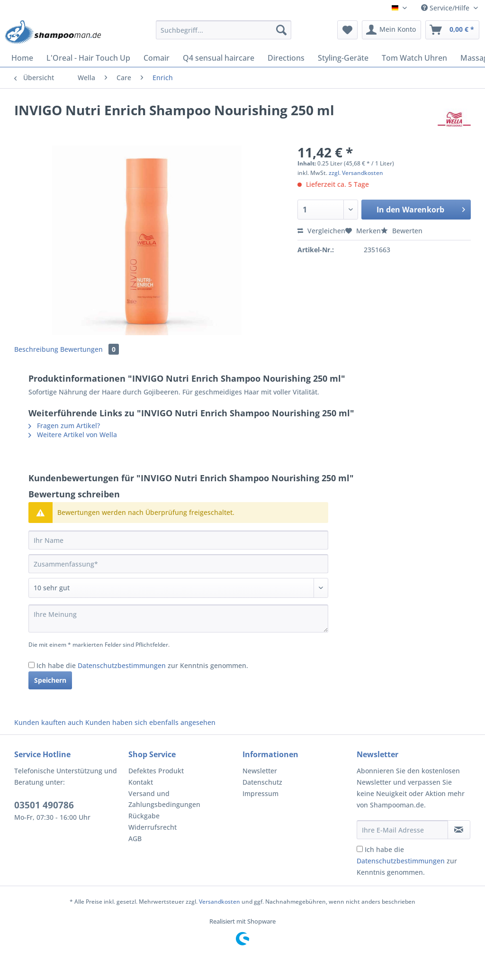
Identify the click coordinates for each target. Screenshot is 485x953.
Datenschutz (262, 782)
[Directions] (286, 58)
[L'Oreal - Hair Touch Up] (88, 58)
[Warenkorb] (452, 29)
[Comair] (156, 58)
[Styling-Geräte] (343, 58)
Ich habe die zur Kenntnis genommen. (142, 665)
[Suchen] (281, 29)
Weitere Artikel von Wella (72, 434)
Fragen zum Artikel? (64, 425)
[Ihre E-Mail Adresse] (402, 829)
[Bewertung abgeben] (178, 588)
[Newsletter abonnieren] (459, 829)
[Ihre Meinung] (178, 618)
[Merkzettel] (347, 29)
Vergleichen (321, 230)
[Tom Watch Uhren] (414, 58)
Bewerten (401, 230)
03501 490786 (44, 805)
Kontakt (140, 782)
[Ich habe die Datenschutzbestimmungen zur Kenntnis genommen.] (31, 665)
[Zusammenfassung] (178, 563)
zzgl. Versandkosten (356, 173)
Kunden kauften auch (48, 722)
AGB (135, 838)
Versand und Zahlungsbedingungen (164, 799)
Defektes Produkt (156, 770)
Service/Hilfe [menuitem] (446, 7)
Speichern (50, 680)
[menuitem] (224, 34)
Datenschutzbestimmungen (122, 665)
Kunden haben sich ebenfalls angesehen (150, 722)
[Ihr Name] (178, 540)
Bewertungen (89, 349)
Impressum (260, 793)
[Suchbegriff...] (224, 29)
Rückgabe (144, 815)
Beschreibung (36, 349)
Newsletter (259, 770)
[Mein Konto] (391, 29)
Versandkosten (219, 902)
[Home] (22, 58)
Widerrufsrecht (152, 827)
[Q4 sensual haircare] (218, 58)
